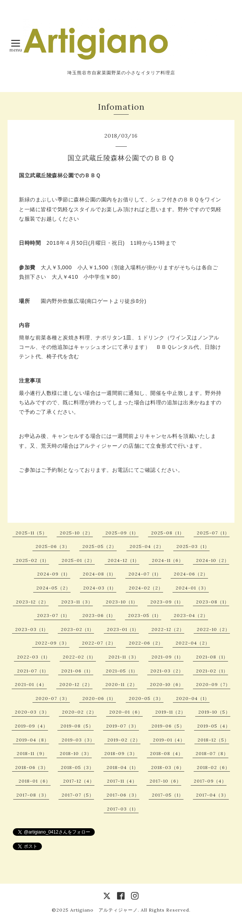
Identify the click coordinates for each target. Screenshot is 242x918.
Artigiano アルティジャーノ (104, 910)
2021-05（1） (122, 671)
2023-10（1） (122, 602)
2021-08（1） (212, 657)
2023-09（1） (166, 602)
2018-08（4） (166, 753)
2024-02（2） (146, 588)
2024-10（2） (212, 560)
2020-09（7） (213, 684)
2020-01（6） (126, 712)
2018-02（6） (213, 767)
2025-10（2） (76, 533)
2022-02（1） (79, 657)
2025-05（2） (99, 546)
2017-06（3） (122, 795)
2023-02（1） (77, 629)
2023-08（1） (212, 602)
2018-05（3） (77, 767)
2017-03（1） (123, 809)
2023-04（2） (191, 615)
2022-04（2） (193, 643)
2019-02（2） (123, 740)
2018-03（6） (167, 767)
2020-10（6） (166, 684)
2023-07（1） (53, 615)
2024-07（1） (144, 574)
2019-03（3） (78, 740)
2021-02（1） (212, 671)
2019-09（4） (31, 726)
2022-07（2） (99, 643)
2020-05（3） (146, 698)
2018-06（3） (31, 767)
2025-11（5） (31, 533)
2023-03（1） (31, 629)
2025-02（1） (32, 560)
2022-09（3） (52, 643)
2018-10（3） (76, 753)
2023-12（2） (32, 602)
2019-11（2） (170, 712)
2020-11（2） (121, 684)
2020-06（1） (99, 698)
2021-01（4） (31, 684)
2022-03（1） (33, 657)
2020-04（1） (193, 698)
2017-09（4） (210, 781)
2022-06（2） (146, 643)
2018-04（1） (122, 767)
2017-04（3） (212, 795)
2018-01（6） (34, 781)
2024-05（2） (53, 588)
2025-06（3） (52, 546)
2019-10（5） (214, 712)
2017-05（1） (167, 795)
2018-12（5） (213, 740)
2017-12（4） (78, 781)
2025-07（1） (213, 533)
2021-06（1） (77, 671)
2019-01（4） (169, 740)
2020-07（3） (52, 698)
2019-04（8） (32, 740)
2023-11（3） (77, 602)
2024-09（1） (53, 574)
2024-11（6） (167, 560)
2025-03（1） (193, 546)
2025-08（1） (167, 533)
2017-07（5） (78, 795)
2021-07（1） (33, 671)
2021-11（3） (123, 657)
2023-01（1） (123, 629)
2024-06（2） (191, 574)
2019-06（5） (168, 726)
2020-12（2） (75, 684)
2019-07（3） (122, 726)
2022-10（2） (213, 629)
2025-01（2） (78, 560)
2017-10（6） (165, 781)
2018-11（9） (32, 753)
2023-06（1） (99, 615)
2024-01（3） (192, 588)
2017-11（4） (122, 781)
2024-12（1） (123, 560)
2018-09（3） (120, 753)
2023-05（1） (144, 615)
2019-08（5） (77, 726)
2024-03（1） (99, 588)
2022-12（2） (167, 629)
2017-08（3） (32, 795)
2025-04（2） (146, 546)
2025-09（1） (122, 533)
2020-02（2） (79, 712)
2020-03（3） (32, 712)
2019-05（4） (213, 726)
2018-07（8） (212, 753)
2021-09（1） (167, 657)
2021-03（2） (166, 671)
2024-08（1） (99, 574)
